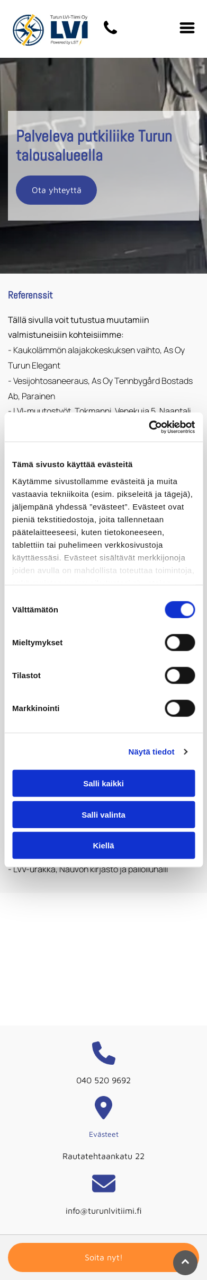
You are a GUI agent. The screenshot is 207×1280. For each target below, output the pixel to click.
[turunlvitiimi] (110, 33)
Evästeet (104, 1133)
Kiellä (103, 845)
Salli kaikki (103, 783)
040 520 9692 (103, 1080)
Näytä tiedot (152, 751)
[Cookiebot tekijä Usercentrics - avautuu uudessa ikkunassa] (149, 427)
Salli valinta (103, 814)
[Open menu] (187, 28)
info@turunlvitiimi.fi (104, 1210)
